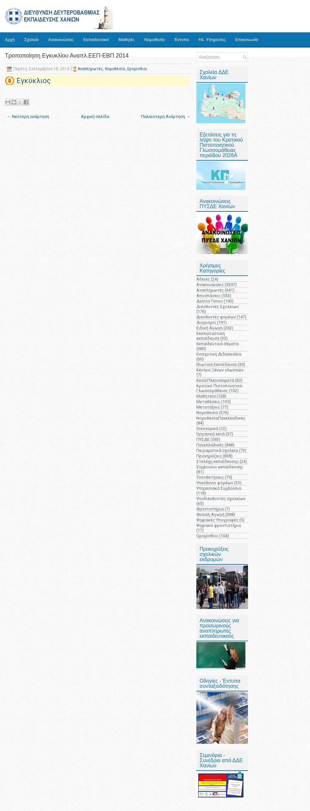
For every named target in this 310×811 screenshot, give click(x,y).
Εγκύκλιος (33, 81)
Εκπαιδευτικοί (96, 39)
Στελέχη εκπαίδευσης (217, 461)
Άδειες (203, 279)
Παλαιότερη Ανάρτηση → (165, 116)
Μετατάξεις (208, 407)
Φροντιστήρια (210, 509)
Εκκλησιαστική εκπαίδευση (210, 336)
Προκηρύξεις (209, 456)
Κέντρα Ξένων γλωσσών (219, 370)
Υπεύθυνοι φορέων (214, 482)
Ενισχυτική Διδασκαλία (218, 354)
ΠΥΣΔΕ (203, 439)
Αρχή (10, 39)
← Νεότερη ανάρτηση (28, 116)
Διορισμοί (206, 322)
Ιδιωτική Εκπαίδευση (216, 364)
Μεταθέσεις (208, 401)
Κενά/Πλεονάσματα (215, 380)
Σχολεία (31, 39)
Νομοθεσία (154, 39)
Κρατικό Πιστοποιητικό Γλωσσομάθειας (219, 388)
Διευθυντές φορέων (216, 317)
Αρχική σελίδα (95, 116)
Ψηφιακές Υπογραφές (217, 520)
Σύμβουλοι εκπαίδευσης (219, 466)
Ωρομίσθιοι (137, 69)
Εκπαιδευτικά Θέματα (217, 343)
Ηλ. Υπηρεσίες (212, 39)
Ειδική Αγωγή (209, 327)
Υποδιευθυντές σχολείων (220, 498)
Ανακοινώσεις (61, 39)
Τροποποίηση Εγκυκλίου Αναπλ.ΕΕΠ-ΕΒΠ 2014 (67, 55)
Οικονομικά (207, 428)
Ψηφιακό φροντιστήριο (218, 525)
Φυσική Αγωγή (210, 514)
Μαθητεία (206, 396)
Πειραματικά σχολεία (217, 450)
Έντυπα (181, 39)
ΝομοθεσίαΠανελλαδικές (220, 418)
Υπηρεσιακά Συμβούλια (218, 488)
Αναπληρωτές (90, 69)
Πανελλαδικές (210, 445)
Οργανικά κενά (210, 434)
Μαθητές (127, 39)
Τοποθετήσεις (210, 477)
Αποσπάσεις (208, 295)
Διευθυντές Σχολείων (217, 306)
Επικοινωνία (246, 39)
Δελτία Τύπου (209, 301)
